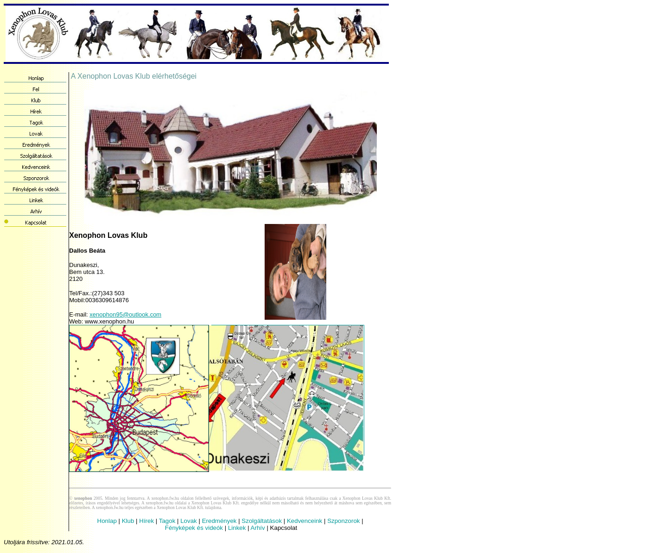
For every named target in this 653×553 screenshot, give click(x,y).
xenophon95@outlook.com (125, 314)
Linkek (237, 527)
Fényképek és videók (194, 527)
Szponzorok (343, 520)
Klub (128, 520)
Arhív (258, 527)
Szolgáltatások (261, 520)
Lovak (188, 520)
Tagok (167, 520)
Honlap (107, 520)
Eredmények (219, 520)
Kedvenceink (304, 520)
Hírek (146, 520)
